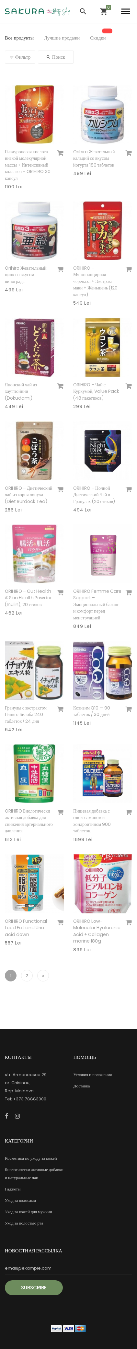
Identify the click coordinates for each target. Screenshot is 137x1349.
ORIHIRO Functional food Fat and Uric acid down (26, 928)
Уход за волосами (20, 1200)
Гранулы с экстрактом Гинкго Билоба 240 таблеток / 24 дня (26, 714)
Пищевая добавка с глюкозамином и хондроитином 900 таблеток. (92, 821)
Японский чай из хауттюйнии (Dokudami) (21, 391)
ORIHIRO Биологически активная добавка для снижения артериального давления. (29, 821)
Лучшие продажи (62, 38)
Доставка (82, 1086)
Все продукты (19, 38)
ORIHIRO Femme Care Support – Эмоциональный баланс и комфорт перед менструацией (97, 604)
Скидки (98, 38)
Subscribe (34, 1287)
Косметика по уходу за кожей (31, 1158)
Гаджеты (13, 1189)
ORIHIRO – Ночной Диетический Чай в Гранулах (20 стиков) (94, 495)
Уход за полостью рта (24, 1223)
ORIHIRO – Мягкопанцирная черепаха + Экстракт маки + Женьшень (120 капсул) (95, 281)
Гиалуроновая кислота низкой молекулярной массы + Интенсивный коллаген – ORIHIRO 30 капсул (28, 165)
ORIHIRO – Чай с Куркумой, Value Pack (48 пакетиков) (96, 391)
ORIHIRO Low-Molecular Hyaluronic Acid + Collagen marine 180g (96, 931)
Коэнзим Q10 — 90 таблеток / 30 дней (91, 711)
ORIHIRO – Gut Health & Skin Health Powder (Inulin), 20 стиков (28, 598)
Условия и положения (93, 1075)
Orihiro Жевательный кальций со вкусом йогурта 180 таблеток (94, 158)
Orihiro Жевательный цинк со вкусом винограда (25, 275)
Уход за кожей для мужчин (28, 1212)
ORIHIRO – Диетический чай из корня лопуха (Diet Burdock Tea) (28, 495)
